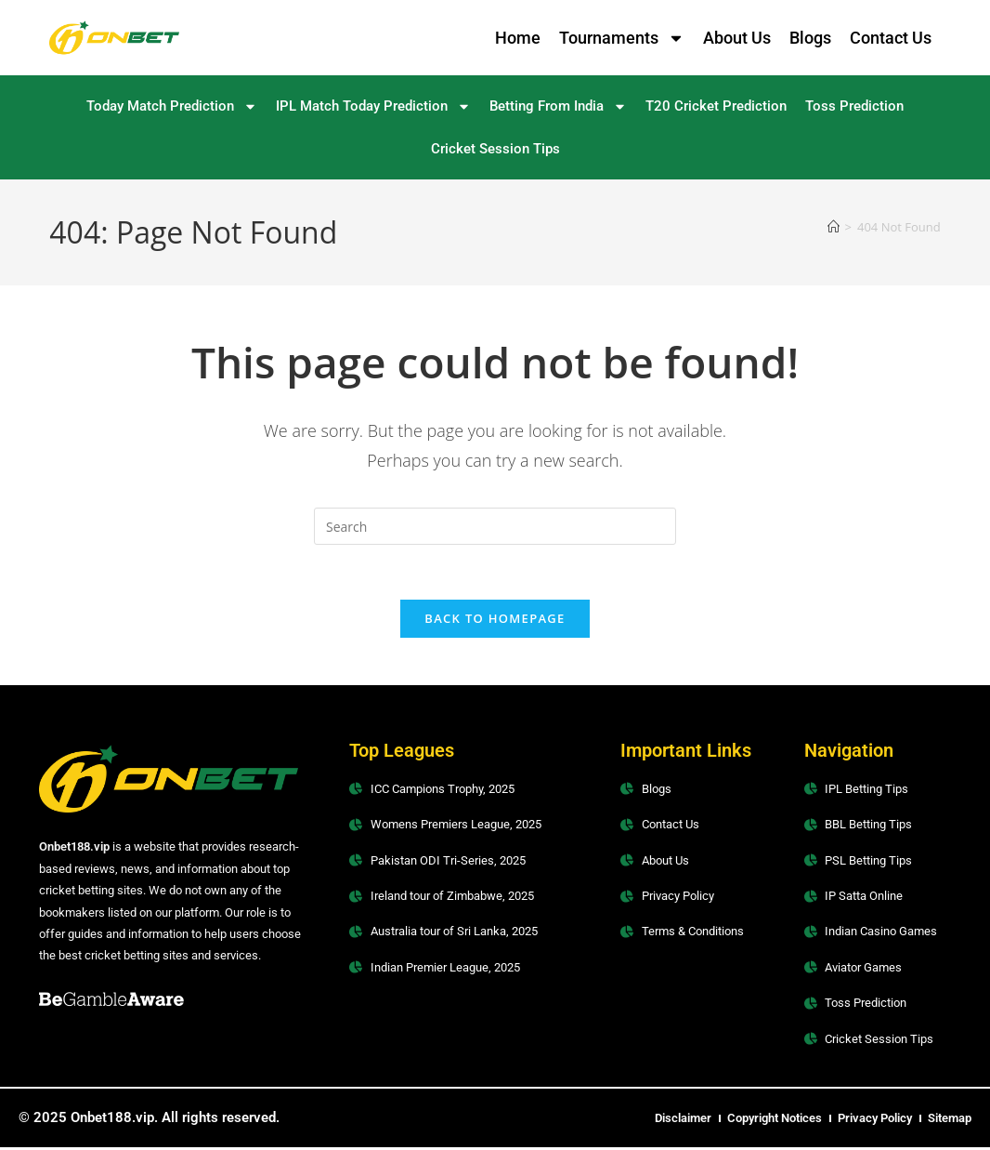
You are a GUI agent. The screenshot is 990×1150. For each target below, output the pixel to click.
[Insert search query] (495, 526)
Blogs (810, 37)
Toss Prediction (854, 106)
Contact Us (890, 37)
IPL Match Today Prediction (373, 106)
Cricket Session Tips (495, 148)
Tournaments (621, 38)
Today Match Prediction (171, 106)
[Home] (833, 226)
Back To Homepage (494, 620)
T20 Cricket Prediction (716, 106)
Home (518, 37)
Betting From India (558, 106)
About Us (737, 37)
